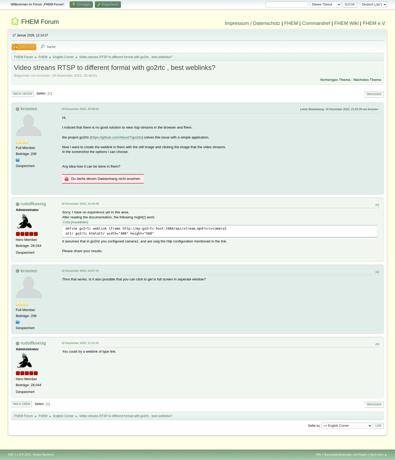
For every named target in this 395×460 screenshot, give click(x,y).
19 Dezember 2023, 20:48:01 (80, 108)
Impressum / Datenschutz (252, 23)
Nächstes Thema (367, 80)
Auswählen (79, 222)
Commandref (316, 23)
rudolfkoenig (33, 204)
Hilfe (318, 454)
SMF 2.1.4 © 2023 (19, 454)
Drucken (374, 94)
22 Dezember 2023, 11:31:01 (80, 343)
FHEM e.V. (374, 23)
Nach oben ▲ (378, 454)
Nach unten (22, 93)
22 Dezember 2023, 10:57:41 (80, 270)
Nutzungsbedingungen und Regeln (345, 454)
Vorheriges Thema (335, 80)
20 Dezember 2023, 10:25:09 (80, 203)
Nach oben (21, 404)
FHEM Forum (40, 21)
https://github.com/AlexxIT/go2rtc (116, 137)
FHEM (291, 23)
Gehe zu (314, 425)
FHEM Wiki (346, 23)
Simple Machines (43, 454)
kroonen (29, 109)
